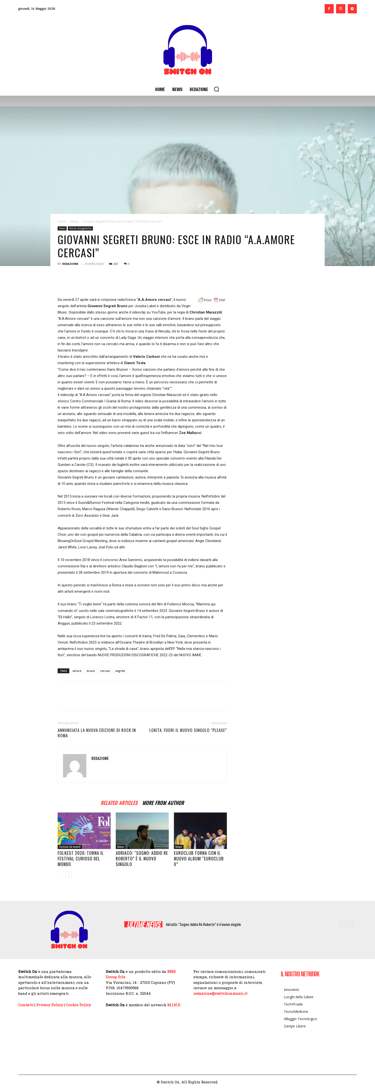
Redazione (70, 264)
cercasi (105, 671)
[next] (349, 924)
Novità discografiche (80, 228)
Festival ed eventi (69, 847)
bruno (91, 671)
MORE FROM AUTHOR (163, 802)
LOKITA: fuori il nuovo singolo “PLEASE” (188, 730)
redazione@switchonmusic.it (220, 993)
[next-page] (68, 875)
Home (62, 221)
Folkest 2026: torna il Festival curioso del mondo (81, 858)
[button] (216, 89)
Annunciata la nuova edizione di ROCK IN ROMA (97, 733)
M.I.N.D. (174, 1004)
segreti (120, 671)
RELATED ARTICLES (119, 802)
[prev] (342, 924)
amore (76, 671)
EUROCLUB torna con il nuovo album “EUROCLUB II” (199, 858)
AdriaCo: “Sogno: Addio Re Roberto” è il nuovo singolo (142, 858)
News (74, 221)
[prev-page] (61, 875)
